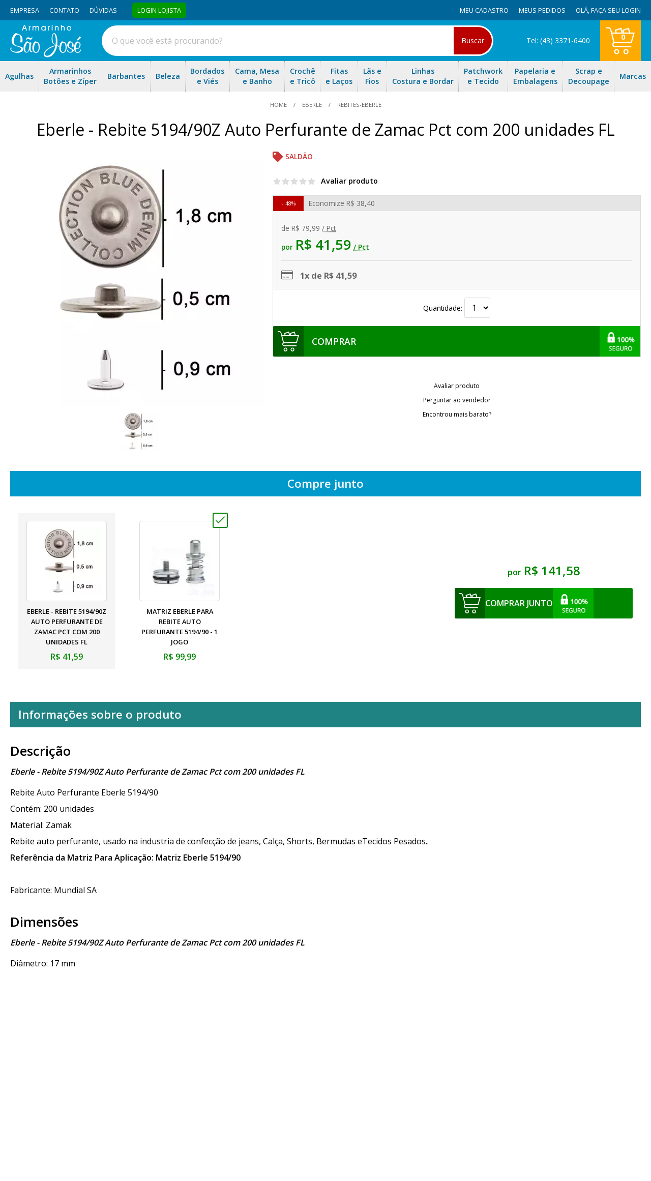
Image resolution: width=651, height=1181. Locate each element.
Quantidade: (456, 308)
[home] (45, 54)
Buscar (472, 40)
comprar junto (519, 603)
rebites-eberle (358, 104)
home (279, 104)
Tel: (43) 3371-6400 (558, 40)
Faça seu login (616, 10)
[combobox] (297, 40)
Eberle (312, 104)
